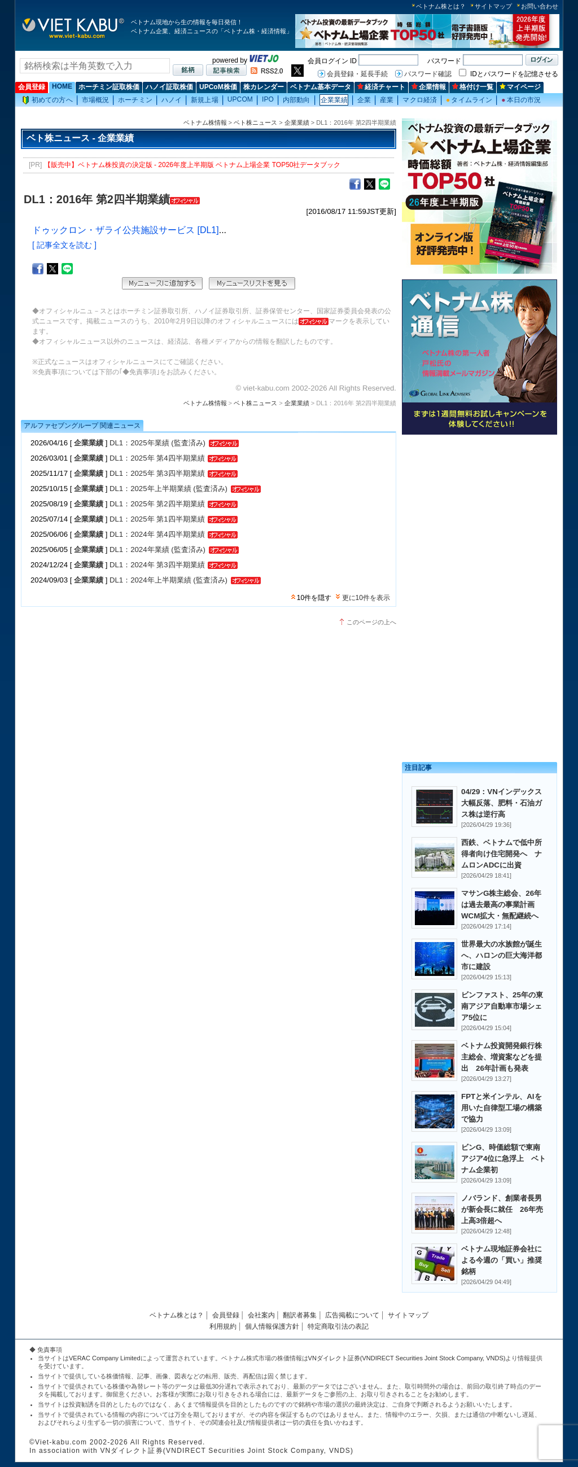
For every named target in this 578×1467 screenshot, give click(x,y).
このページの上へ (371, 622)
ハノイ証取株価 (169, 87)
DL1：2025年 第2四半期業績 (157, 504)
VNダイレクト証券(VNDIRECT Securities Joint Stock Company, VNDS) (407, 1358)
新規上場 (204, 100)
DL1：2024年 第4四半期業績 (157, 534)
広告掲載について (352, 1315)
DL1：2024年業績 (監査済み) (157, 549)
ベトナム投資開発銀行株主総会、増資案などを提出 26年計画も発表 (501, 1056)
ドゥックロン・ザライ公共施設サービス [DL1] (125, 230)
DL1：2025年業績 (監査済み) (157, 443)
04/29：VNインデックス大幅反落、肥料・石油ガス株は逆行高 (501, 802)
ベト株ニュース (255, 122)
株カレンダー (263, 87)
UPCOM (240, 99)
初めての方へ (47, 100)
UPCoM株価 (218, 87)
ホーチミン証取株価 (108, 87)
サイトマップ (493, 6)
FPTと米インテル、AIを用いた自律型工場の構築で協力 (501, 1107)
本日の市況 (521, 100)
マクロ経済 (419, 100)
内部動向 (296, 100)
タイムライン (469, 100)
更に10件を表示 (366, 598)
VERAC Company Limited (105, 1358)
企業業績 (334, 100)
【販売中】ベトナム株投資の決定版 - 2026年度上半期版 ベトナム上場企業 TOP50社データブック (192, 165)
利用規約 (223, 1326)
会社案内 (261, 1315)
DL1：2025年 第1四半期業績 (157, 519)
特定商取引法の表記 (338, 1326)
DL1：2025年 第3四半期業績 (157, 473)
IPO (268, 99)
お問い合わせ (539, 6)
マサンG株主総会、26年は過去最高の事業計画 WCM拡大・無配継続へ (501, 904)
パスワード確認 (428, 74)
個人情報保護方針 (272, 1326)
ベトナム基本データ (320, 87)
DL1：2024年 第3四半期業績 (157, 564)
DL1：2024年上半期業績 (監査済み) (168, 580)
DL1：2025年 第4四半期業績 (157, 458)
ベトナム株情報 (205, 122)
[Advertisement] (479, 517)
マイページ (520, 87)
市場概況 (95, 100)
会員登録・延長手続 (357, 74)
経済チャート (381, 87)
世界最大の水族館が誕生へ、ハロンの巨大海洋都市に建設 (501, 955)
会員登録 (31, 87)
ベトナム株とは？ (441, 6)
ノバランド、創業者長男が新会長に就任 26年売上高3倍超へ (502, 1209)
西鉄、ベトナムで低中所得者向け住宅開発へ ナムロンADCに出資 (501, 853)
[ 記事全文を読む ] (64, 244)
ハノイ (171, 100)
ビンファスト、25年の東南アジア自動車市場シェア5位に (502, 1006)
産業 (386, 100)
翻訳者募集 (300, 1315)
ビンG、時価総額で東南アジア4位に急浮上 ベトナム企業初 (503, 1158)
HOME (62, 86)
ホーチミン (135, 100)
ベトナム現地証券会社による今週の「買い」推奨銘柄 (501, 1260)
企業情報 (428, 87)
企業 (364, 100)
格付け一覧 (472, 87)
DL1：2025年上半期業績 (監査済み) (168, 488)
